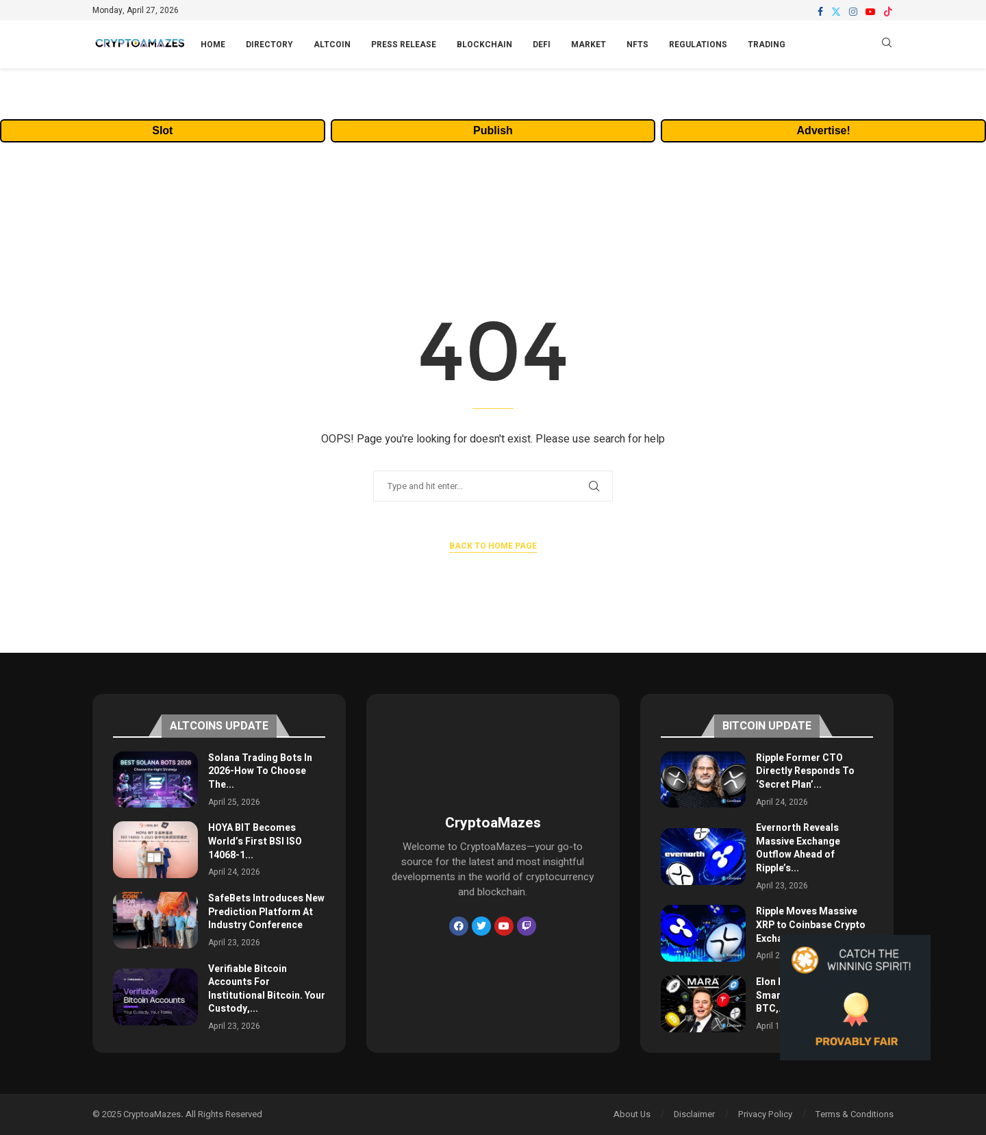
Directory (269, 44)
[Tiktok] (888, 11)
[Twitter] (836, 11)
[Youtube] (870, 11)
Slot (162, 130)
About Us (632, 1114)
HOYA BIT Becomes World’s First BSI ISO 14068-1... (255, 841)
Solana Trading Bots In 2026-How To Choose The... (260, 771)
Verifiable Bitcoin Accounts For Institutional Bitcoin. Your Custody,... (266, 989)
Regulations (698, 44)
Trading (766, 44)
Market (588, 44)
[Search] (887, 45)
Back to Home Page (493, 546)
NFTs (637, 44)
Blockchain (484, 44)
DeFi (542, 44)
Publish (493, 130)
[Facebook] (820, 11)
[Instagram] (853, 11)
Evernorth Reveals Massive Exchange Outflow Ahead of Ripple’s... (798, 848)
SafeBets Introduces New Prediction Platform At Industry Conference (266, 911)
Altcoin (332, 44)
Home (213, 44)
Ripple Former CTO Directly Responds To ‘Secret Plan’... (805, 771)
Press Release (403, 44)
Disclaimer (694, 1114)
